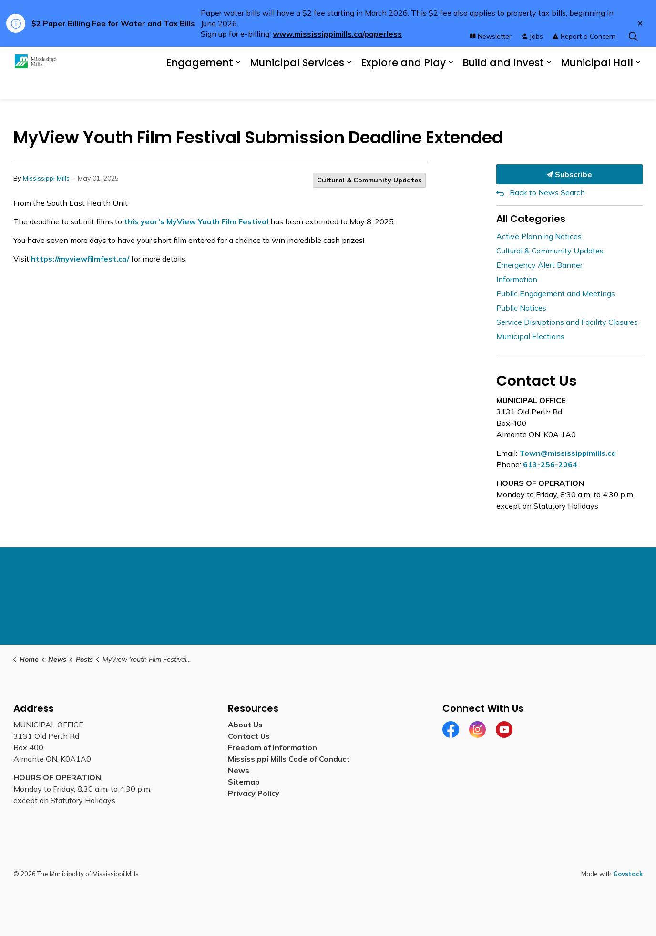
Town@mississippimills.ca (567, 453)
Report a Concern (584, 59)
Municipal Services (297, 86)
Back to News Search (547, 192)
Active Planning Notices (539, 236)
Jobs (532, 59)
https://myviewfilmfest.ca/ (80, 258)
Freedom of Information (272, 747)
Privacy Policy (253, 793)
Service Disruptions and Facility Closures (567, 322)
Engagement (199, 86)
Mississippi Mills (46, 178)
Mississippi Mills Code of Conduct (289, 759)
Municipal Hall (597, 86)
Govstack (628, 873)
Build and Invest (503, 86)
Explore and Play (403, 86)
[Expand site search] (633, 60)
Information (516, 279)
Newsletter (491, 59)
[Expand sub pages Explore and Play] (450, 86)
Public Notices (521, 307)
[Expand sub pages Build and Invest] (549, 86)
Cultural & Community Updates (369, 180)
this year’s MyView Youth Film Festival (196, 221)
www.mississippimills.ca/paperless (337, 34)
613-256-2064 (550, 464)
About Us (245, 724)
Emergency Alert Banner (539, 265)
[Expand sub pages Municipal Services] (349, 86)
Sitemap (246, 781)
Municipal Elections (530, 336)
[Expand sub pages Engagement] (238, 86)
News (238, 770)
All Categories (530, 218)
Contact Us (249, 736)
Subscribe (570, 174)
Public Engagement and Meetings (555, 293)
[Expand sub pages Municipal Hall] (638, 86)
